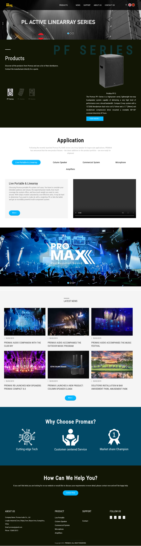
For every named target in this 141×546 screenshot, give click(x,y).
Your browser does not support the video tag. (104, 214)
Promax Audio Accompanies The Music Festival (112, 363)
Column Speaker (60, 178)
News (78, 5)
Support (87, 5)
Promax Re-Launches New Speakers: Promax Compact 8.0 (23, 406)
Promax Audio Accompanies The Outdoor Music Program (64, 363)
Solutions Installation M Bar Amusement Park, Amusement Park (110, 406)
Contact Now (70, 499)
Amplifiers (70, 185)
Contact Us (110, 5)
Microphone (120, 178)
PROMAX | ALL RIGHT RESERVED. (75, 543)
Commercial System (91, 178)
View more (17, 25)
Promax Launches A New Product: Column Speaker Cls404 (66, 406)
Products (63, 5)
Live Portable (59, 523)
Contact (85, 527)
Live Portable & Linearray (26, 178)
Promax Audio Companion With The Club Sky (23, 363)
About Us (98, 5)
